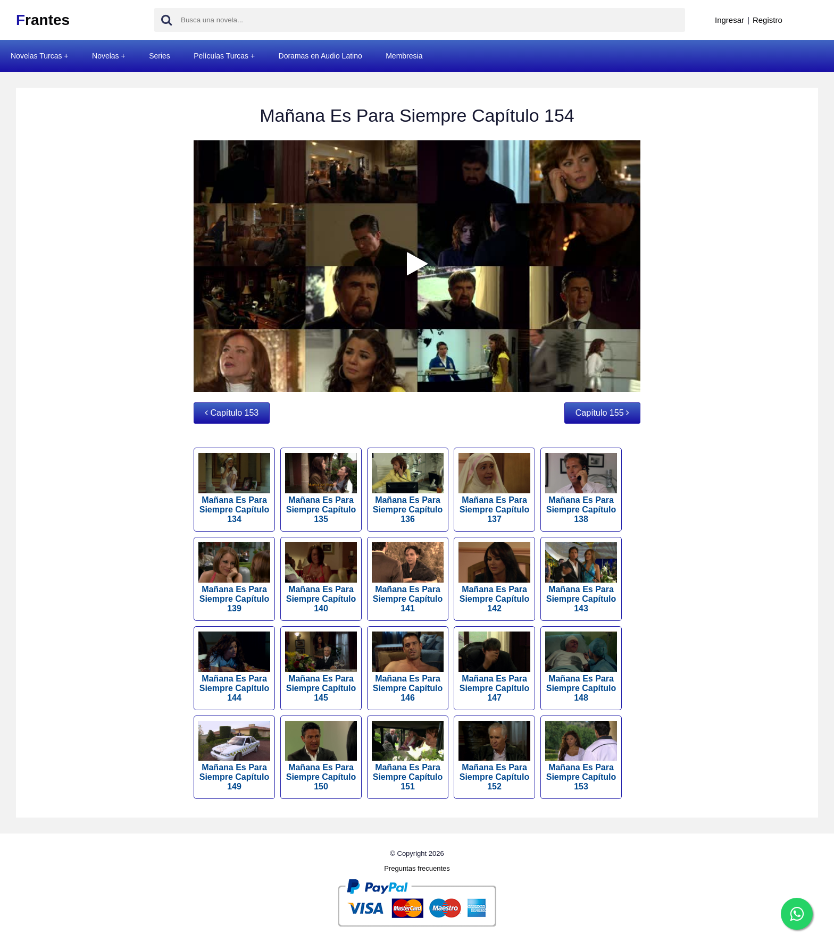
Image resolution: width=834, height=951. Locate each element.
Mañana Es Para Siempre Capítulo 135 (321, 488)
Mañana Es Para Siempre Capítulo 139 (234, 577)
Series (159, 56)
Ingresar (729, 19)
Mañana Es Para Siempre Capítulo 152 (494, 756)
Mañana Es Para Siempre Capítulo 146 (408, 667)
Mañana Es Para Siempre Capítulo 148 (581, 667)
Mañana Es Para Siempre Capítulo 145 (321, 667)
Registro (767, 19)
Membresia (404, 56)
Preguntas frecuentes (417, 868)
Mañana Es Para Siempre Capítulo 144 (234, 667)
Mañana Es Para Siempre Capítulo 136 (408, 488)
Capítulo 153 (231, 412)
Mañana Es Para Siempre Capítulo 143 (581, 577)
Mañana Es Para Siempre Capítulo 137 (494, 488)
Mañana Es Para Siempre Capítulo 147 (494, 667)
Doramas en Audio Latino (320, 56)
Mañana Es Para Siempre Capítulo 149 (234, 756)
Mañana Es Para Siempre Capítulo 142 (494, 577)
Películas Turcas (221, 56)
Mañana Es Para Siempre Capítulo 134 (234, 488)
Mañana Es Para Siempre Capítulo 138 (581, 488)
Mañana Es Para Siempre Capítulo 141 (408, 577)
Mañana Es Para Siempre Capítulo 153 (581, 756)
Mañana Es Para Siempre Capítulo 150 (321, 756)
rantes (43, 20)
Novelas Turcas (36, 56)
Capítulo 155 (602, 412)
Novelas (105, 56)
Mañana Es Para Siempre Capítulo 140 (321, 577)
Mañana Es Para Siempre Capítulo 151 (408, 756)
